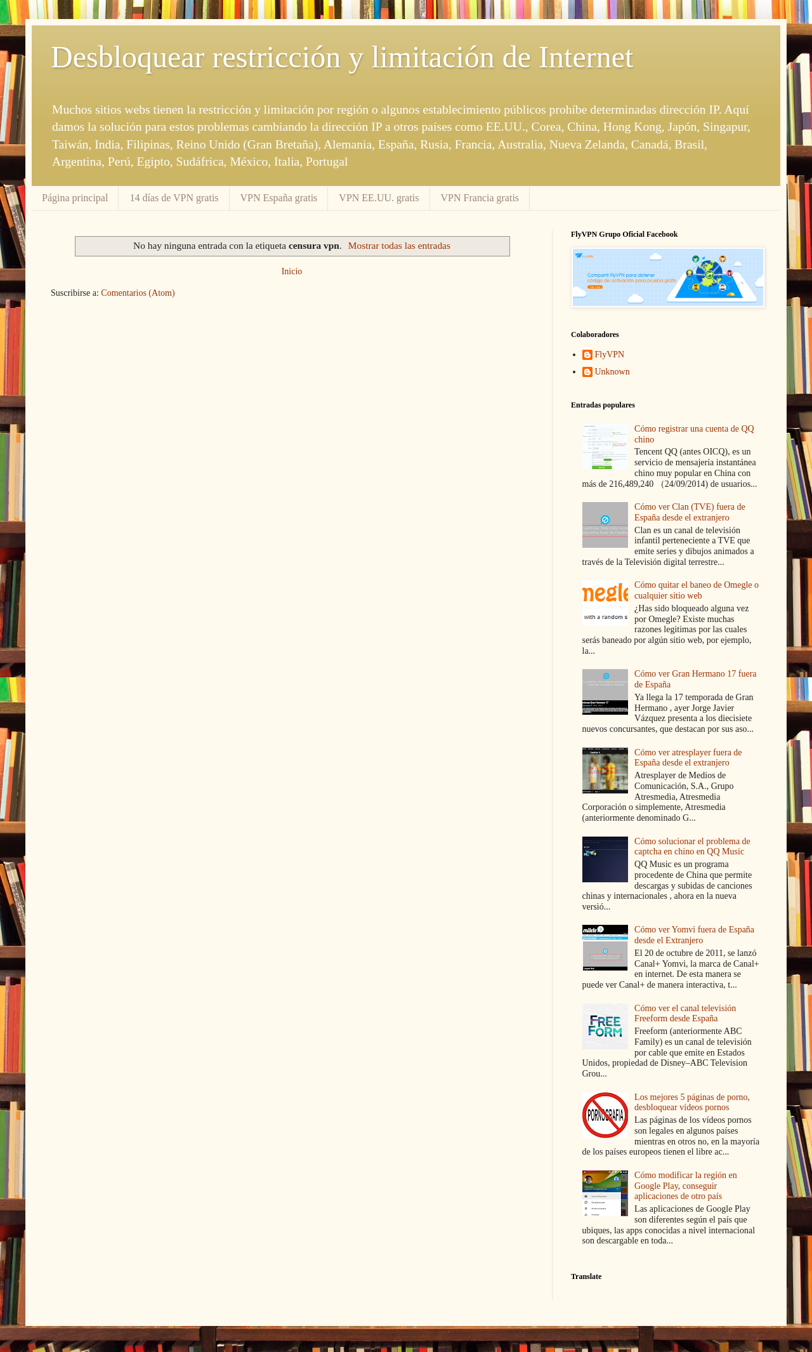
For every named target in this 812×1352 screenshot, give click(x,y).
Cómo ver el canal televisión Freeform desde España (685, 1014)
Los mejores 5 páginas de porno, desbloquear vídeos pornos (692, 1102)
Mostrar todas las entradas (399, 245)
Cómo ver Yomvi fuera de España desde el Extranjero (694, 935)
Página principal (75, 197)
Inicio (292, 271)
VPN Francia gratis (480, 197)
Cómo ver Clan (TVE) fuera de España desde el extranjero (689, 512)
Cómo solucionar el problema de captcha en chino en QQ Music (692, 847)
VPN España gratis (279, 197)
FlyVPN (610, 354)
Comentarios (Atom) (137, 293)
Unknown (612, 371)
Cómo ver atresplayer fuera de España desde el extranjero (688, 758)
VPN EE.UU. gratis (379, 197)
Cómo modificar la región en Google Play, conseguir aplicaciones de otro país (685, 1186)
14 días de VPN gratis (173, 197)
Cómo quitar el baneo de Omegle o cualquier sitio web (696, 590)
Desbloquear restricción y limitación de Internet (342, 57)
